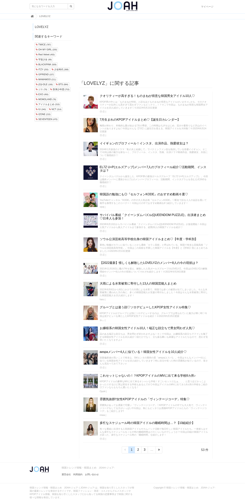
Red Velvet (45, 54)
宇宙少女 (44, 59)
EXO (42, 94)
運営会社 (66, 474)
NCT (55, 109)
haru (102, 299)
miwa (102, 415)
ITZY (42, 69)
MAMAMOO (46, 79)
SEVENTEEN (46, 119)
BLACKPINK (46, 64)
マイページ (207, 6)
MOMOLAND (46, 99)
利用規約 (77, 474)
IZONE (43, 114)
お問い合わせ (92, 474)
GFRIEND (45, 74)
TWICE (43, 44)
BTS (62, 84)
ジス (41, 89)
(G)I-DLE (44, 84)
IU (41, 109)
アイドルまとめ (48, 104)
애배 (102, 207)
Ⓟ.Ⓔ (102, 111)
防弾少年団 (59, 89)
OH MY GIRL (46, 49)
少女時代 (60, 69)
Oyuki (103, 391)
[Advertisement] (146, 50)
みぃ (102, 320)
